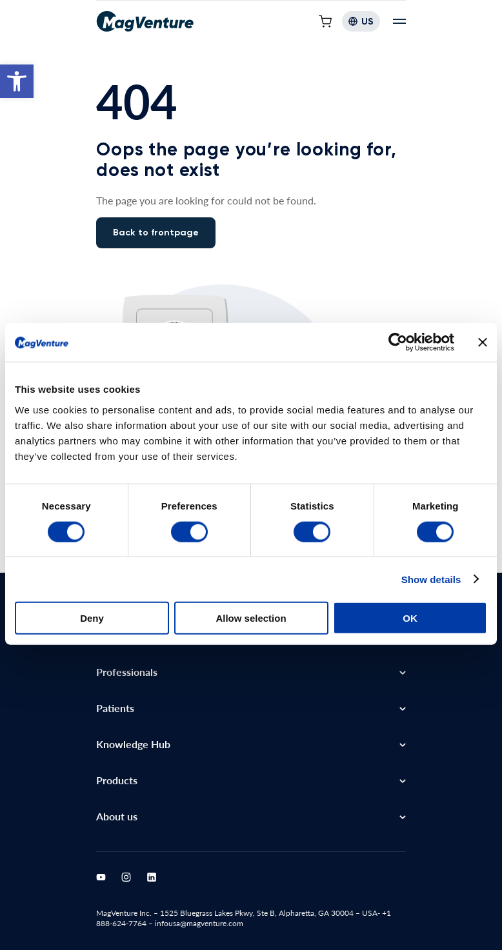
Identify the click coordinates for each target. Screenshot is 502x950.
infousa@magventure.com (199, 923)
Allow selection (251, 609)
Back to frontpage (156, 232)
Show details (431, 569)
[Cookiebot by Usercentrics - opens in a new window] (397, 333)
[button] (17, 81)
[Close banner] (482, 333)
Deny (92, 609)
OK (410, 609)
